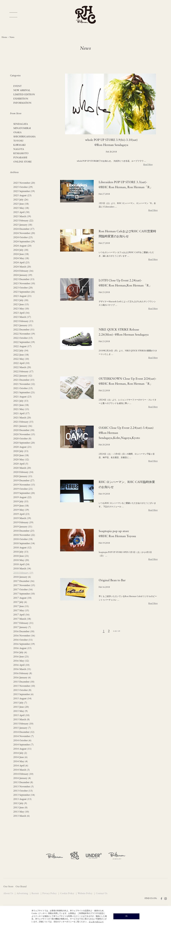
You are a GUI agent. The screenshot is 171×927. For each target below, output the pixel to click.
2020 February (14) (23, 472)
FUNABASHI (20, 157)
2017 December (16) (23, 581)
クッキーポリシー (96, 922)
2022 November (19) (24, 334)
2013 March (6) (21, 816)
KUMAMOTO (21, 153)
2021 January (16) (22, 426)
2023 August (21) (22, 296)
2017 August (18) (22, 598)
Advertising (23, 893)
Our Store (8, 886)
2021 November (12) (24, 384)
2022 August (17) (22, 346)
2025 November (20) (24, 183)
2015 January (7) (22, 728)
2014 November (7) (23, 736)
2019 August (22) (22, 497)
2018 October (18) (23, 539)
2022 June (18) (21, 355)
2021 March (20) (22, 418)
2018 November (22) (24, 535)
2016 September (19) (24, 644)
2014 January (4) (22, 778)
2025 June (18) (21, 204)
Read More (148, 165)
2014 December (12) (23, 732)
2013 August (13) (22, 799)
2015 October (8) (22, 690)
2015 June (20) (21, 707)
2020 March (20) (22, 468)
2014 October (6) (22, 740)
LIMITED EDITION (24, 94)
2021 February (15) (23, 422)
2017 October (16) (23, 589)
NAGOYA (18, 149)
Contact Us (101, 893)
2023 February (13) (23, 321)
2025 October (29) (23, 187)
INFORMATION (22, 103)
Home (4, 37)
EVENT (17, 86)
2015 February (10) (23, 724)
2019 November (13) (24, 485)
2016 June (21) (21, 657)
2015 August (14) (22, 698)
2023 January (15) (22, 325)
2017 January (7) (22, 627)
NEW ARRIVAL (21, 90)
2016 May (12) (21, 661)
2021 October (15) (23, 388)
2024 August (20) (22, 246)
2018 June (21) (21, 556)
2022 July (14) (20, 350)
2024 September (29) (24, 241)
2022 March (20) (22, 367)
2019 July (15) (20, 501)
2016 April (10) (21, 665)
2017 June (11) (21, 606)
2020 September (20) (24, 443)
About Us (8, 893)
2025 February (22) (23, 221)
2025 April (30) (21, 212)
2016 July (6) (20, 652)
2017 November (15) (24, 585)
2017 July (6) (20, 602)
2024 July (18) (20, 250)
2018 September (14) (24, 543)
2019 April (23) (21, 514)
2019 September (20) (24, 493)
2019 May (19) (21, 510)
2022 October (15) (23, 338)
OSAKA (17, 132)
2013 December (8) (23, 782)
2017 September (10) (24, 594)
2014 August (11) (22, 749)
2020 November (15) (24, 434)
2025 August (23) (22, 195)
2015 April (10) (21, 715)
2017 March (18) (22, 619)
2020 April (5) (20, 464)
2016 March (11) (22, 669)
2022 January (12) (22, 376)
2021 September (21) (24, 392)
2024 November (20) (24, 233)
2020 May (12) (21, 459)
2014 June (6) (20, 757)
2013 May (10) (21, 812)
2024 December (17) (23, 229)
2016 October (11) (23, 640)
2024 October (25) (23, 237)
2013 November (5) (23, 786)
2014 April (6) (20, 766)
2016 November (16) (24, 636)
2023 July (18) (20, 300)
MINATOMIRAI (22, 128)
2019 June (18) (21, 506)
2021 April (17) (21, 413)
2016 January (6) (22, 677)
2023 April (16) (21, 313)
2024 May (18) (21, 258)
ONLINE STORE (22, 162)
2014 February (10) (23, 774)
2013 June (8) (20, 807)
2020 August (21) (22, 447)
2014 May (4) (20, 761)
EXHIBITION (20, 99)
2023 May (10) (21, 309)
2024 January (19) (22, 275)
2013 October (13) (23, 791)
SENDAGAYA (20, 124)
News (12, 37)
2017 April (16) (21, 615)
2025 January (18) (22, 225)
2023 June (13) (21, 304)
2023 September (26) (24, 292)
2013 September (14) (24, 795)
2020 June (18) (21, 455)
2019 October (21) (23, 489)
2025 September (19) (24, 191)
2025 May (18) (21, 208)
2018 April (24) (21, 564)
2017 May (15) (21, 610)
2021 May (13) (21, 409)
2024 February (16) (23, 271)
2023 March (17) (22, 317)
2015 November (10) (24, 686)
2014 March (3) (21, 770)
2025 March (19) (22, 216)
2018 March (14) (22, 568)
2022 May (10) (21, 359)
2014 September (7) (23, 745)
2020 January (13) (22, 476)
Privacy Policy (49, 893)
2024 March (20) (22, 267)
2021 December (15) (23, 380)
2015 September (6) (23, 694)
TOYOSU (18, 141)
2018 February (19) (23, 573)
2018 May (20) (21, 560)
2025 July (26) (20, 200)
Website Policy (85, 893)
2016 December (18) (23, 631)
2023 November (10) (24, 283)
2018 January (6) (22, 577)
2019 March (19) (22, 518)
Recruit (36, 893)
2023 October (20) (23, 288)
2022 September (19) (24, 342)
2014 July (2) (20, 753)
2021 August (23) (22, 397)
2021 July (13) (20, 401)
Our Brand (21, 886)
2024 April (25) (21, 262)
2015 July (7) (20, 703)
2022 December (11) (23, 330)
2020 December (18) (23, 430)
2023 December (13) (23, 279)
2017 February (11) (23, 623)
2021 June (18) (21, 405)
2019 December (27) (23, 480)
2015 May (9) (20, 711)
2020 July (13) (20, 451)
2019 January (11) (22, 527)
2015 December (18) (23, 682)
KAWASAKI (19, 145)
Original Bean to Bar (112, 580)
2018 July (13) (20, 552)
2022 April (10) (21, 363)
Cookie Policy (67, 893)
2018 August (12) (22, 548)
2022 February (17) (23, 371)
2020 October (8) (22, 439)
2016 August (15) (22, 648)
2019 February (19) (23, 522)
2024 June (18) (21, 254)
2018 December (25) (23, 531)
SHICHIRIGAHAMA (24, 136)
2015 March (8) (21, 719)
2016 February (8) (22, 673)
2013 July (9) (20, 803)
